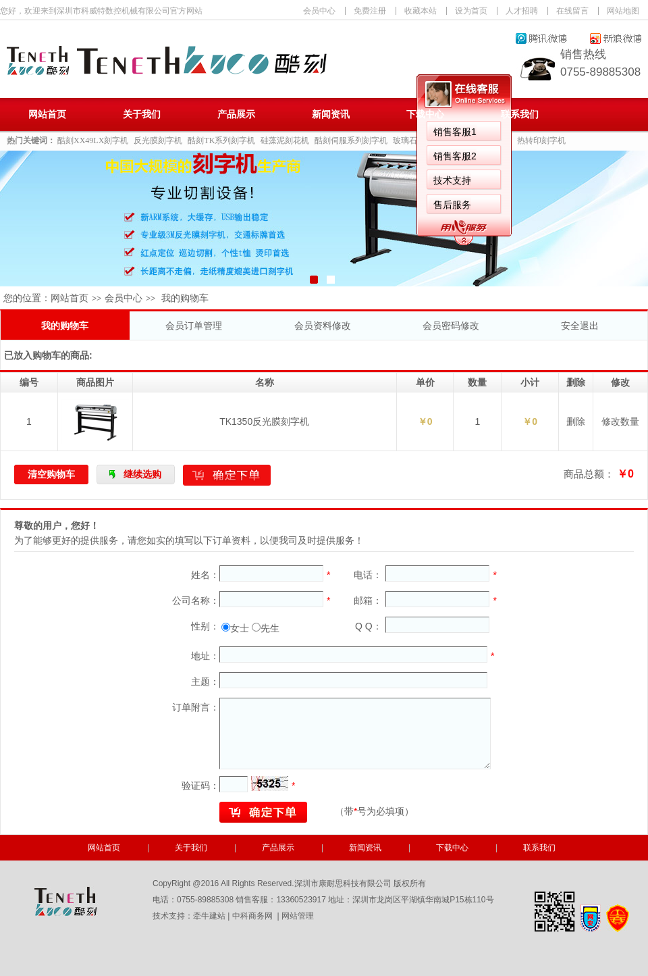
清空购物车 (51, 474)
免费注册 (370, 11)
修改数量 (620, 421)
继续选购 (142, 474)
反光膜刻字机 (158, 140)
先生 (270, 628)
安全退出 (580, 325)
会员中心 (319, 11)
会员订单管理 (193, 325)
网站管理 (297, 916)
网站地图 (623, 11)
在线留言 (572, 11)
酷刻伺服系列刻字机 (351, 140)
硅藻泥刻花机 (285, 140)
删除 (575, 421)
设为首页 (471, 11)
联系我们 (520, 114)
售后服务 (452, 204)
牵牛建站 (209, 916)
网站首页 (47, 114)
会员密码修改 (451, 325)
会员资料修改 (322, 325)
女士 (239, 628)
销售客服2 (455, 156)
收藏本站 (420, 11)
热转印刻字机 (541, 140)
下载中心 (425, 114)
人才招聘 (522, 11)
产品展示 (236, 114)
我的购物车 (64, 325)
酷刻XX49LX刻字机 (92, 140)
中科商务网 (252, 916)
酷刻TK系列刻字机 (221, 140)
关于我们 (142, 114)
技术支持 (452, 180)
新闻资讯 (331, 114)
